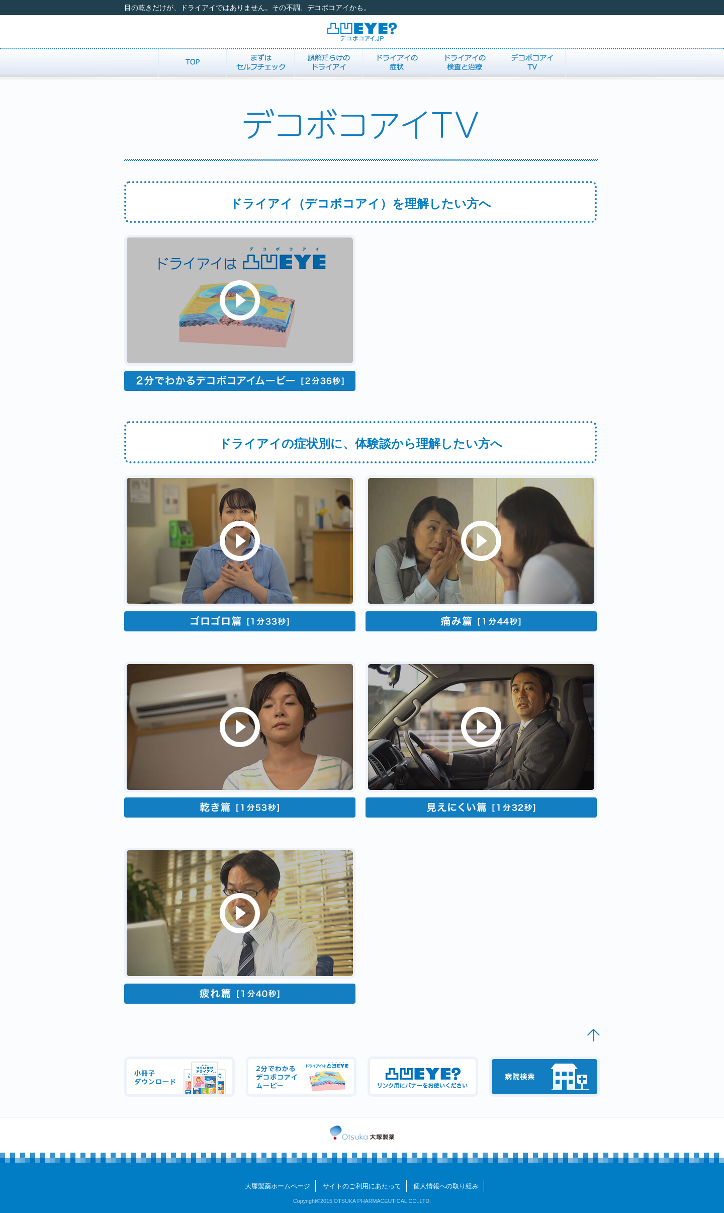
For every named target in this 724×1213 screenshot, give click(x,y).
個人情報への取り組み (446, 1186)
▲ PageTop (593, 1035)
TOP (192, 63)
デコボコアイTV (532, 63)
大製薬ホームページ (277, 1186)
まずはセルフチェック (260, 63)
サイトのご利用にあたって (362, 1186)
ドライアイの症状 (396, 63)
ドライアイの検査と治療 (464, 63)
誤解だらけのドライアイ (328, 63)
